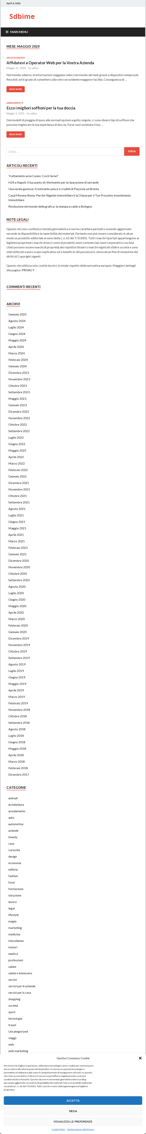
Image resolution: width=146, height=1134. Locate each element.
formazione (15, 889)
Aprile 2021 (16, 534)
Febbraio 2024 (18, 359)
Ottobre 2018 (17, 716)
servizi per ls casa (19, 992)
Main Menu (19, 32)
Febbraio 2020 (18, 625)
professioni (15, 960)
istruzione (14, 895)
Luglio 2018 (16, 735)
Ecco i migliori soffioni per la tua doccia (40, 107)
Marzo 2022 (16, 463)
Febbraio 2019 (18, 703)
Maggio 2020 (17, 606)
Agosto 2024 (16, 321)
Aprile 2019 (16, 690)
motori (12, 947)
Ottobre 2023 (17, 385)
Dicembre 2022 (18, 411)
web (11, 1044)
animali (13, 798)
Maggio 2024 (17, 340)
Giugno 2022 (16, 444)
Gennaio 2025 (17, 314)
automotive (15, 824)
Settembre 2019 (19, 658)
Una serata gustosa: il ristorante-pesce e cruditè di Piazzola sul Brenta (53, 189)
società (13, 1005)
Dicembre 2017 (18, 774)
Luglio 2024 (16, 327)
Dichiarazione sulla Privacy (80, 1129)
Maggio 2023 (17, 398)
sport (11, 1012)
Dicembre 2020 (18, 560)
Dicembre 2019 (18, 638)
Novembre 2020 (19, 567)
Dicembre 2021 (18, 483)
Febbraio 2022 (18, 470)
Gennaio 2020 (17, 632)
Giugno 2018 (16, 742)
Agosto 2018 (16, 729)
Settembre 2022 (19, 431)
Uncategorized (15, 58)
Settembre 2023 (19, 392)
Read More (15, 89)
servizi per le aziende (21, 986)
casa (11, 843)
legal (11, 908)
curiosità (14, 850)
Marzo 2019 (16, 696)
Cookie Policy (58, 1129)
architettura (16, 804)
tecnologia (15, 1018)
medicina (14, 934)
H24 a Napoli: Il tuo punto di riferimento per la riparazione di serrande (53, 182)
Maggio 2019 (17, 683)
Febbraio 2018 (18, 768)
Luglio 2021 (16, 515)
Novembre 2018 (19, 709)
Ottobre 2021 (17, 496)
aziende (13, 830)
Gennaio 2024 (17, 366)
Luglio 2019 (16, 671)
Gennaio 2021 (17, 554)
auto (11, 817)
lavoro (12, 902)
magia (12, 921)
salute (12, 966)
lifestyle (13, 915)
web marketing (18, 1051)
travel (12, 1025)
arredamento (14, 103)
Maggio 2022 (17, 450)
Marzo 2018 (16, 761)
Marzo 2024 (16, 353)
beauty (12, 837)
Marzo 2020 (16, 619)
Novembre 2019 (19, 645)
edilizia (13, 869)
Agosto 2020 (16, 586)
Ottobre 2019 (17, 651)
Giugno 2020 (16, 599)
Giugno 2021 (16, 521)
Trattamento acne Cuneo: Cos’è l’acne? (33, 176)
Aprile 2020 (16, 612)
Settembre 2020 (19, 580)
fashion (13, 876)
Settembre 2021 (19, 502)
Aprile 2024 (16, 346)
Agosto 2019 (16, 664)
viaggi (12, 1038)
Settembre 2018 (19, 722)
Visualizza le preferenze (73, 1121)
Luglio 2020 (16, 593)
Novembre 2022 (19, 418)
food (11, 882)
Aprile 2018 (16, 755)
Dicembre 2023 (18, 372)
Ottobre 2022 (17, 424)
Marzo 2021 (16, 541)
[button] (140, 1058)
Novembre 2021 (19, 489)
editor (35, 68)
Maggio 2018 (17, 748)
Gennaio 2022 (17, 476)
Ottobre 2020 (17, 573)
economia (14, 863)
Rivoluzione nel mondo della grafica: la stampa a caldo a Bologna (50, 206)
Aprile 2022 (16, 457)
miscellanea (16, 940)
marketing (15, 927)
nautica (13, 953)
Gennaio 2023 (17, 405)
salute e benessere (20, 973)
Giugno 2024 (16, 333)
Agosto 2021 (16, 508)
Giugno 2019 (16, 677)
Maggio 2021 (17, 528)
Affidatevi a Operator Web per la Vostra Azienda (50, 62)
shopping (14, 999)
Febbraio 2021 (18, 547)
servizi (12, 979)
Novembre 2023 (19, 379)
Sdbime (22, 16)
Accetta (73, 1100)
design (12, 856)
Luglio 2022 (16, 437)
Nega (73, 1111)
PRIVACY (28, 270)
